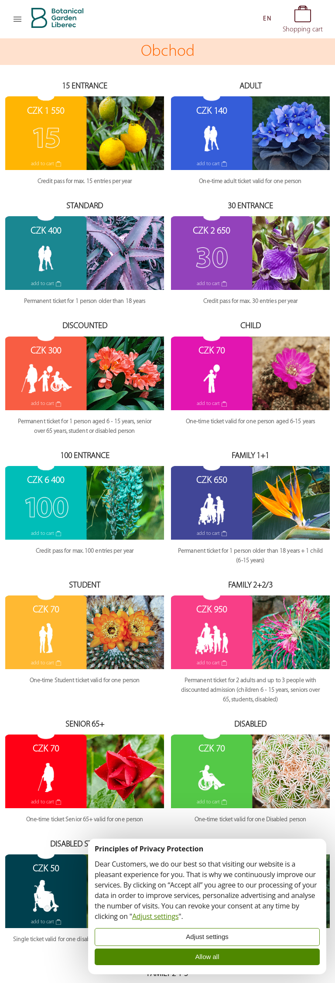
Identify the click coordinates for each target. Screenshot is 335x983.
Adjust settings (155, 916)
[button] (267, 19)
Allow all (207, 956)
